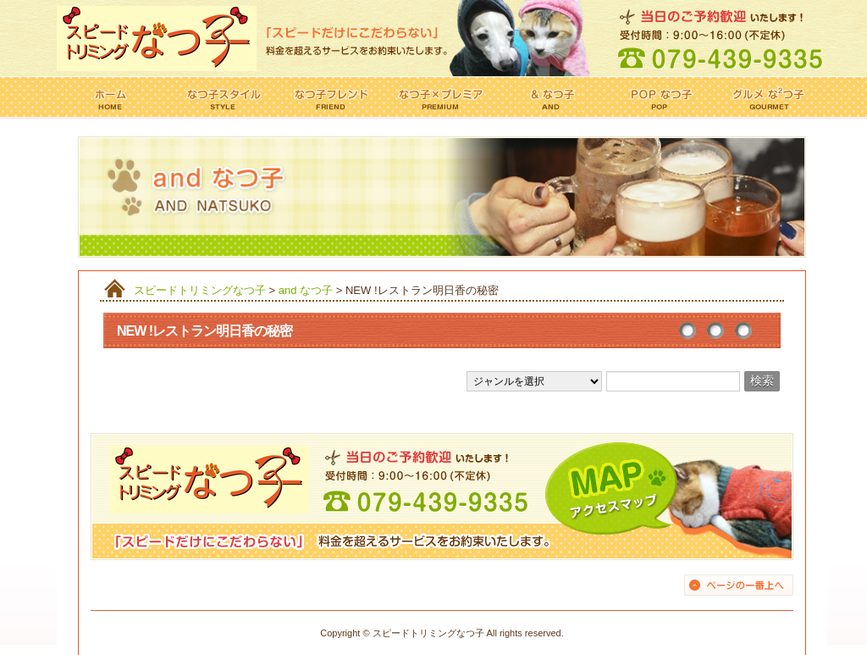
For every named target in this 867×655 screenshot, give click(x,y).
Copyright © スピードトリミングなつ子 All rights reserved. (441, 633)
